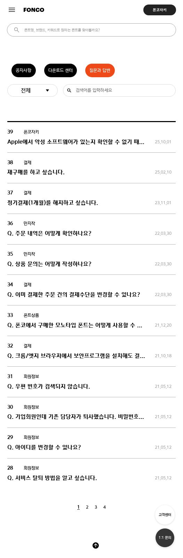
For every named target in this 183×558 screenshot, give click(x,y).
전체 (26, 90)
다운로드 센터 (60, 70)
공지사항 (23, 70)
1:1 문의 (165, 537)
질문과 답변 (99, 70)
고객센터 (165, 514)
